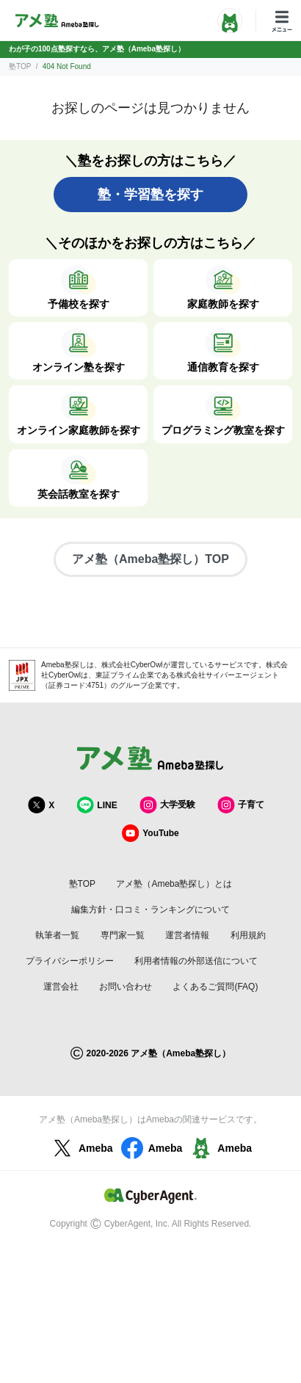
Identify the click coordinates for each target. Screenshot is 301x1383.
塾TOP (20, 66)
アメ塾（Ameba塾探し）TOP (150, 559)
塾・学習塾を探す (150, 194)
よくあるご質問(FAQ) (215, 986)
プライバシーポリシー (70, 961)
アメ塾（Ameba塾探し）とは (174, 884)
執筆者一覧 (57, 935)
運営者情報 (187, 935)
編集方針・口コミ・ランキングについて (150, 909)
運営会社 (61, 986)
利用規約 (248, 935)
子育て (240, 804)
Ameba (81, 1148)
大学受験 (167, 804)
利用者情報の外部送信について (196, 961)
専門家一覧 (123, 935)
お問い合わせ (125, 986)
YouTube (150, 832)
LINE (96, 804)
